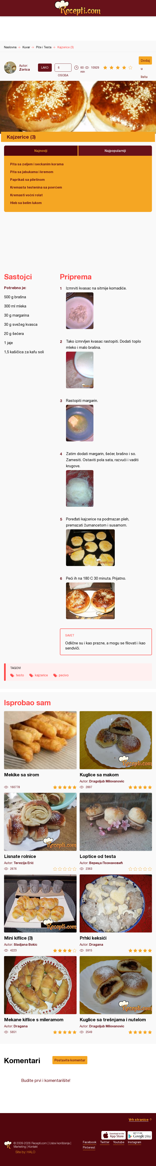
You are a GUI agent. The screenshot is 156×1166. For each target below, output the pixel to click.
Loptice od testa (116, 832)
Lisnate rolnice (40, 832)
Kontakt (33, 1146)
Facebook (89, 1142)
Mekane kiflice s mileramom (40, 995)
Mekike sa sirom (40, 750)
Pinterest (89, 1147)
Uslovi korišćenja (59, 1143)
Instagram (134, 1142)
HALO (31, 1152)
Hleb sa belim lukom (26, 203)
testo (20, 675)
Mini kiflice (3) (40, 913)
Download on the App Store (113, 1135)
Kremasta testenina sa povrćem (36, 187)
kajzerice (41, 675)
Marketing (20, 1146)
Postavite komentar (69, 1060)
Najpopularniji (115, 150)
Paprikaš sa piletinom (27, 179)
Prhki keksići (116, 913)
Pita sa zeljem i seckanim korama (37, 164)
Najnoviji (40, 150)
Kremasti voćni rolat (26, 195)
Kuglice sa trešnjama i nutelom (116, 995)
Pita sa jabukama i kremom (31, 172)
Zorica (24, 69)
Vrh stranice (138, 1119)
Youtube (118, 1142)
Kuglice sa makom (116, 750)
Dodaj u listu (145, 61)
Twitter (104, 1142)
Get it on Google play (140, 1135)
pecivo (64, 675)
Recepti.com (78, 8)
